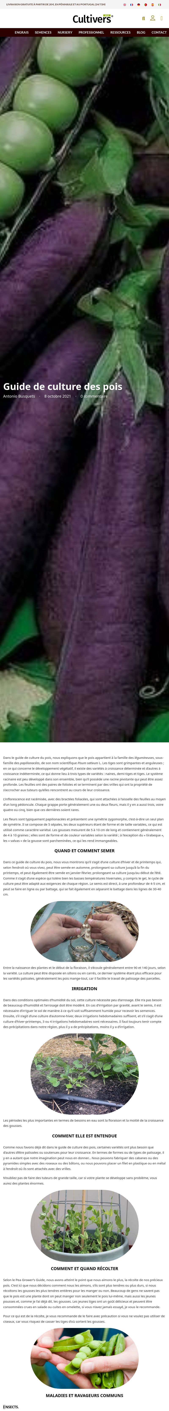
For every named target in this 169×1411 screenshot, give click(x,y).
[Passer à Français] (131, 4)
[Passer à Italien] (159, 4)
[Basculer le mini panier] (162, 18)
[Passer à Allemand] (138, 4)
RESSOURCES (120, 32)
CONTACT (159, 32)
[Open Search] (143, 18)
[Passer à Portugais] (145, 4)
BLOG (141, 32)
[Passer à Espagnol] (152, 4)
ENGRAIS (22, 32)
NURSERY (65, 32)
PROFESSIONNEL (91, 32)
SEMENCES (43, 32)
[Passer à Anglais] (124, 4)
